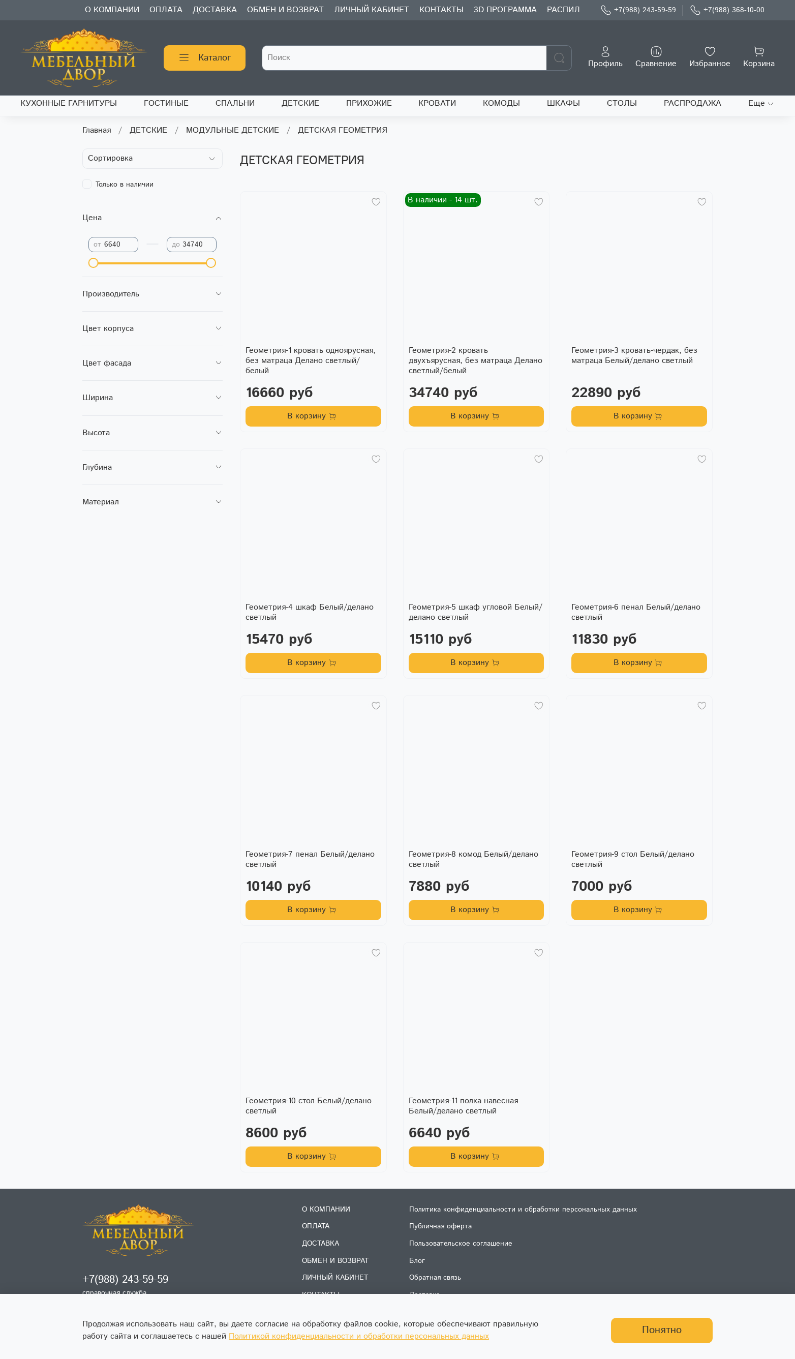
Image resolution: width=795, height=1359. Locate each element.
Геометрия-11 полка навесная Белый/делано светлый (463, 1106)
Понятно (662, 1330)
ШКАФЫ (563, 103)
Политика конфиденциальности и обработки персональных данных (523, 1209)
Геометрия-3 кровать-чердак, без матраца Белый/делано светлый (634, 356)
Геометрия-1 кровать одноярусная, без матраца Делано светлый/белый (311, 361)
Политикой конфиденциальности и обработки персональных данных (359, 1336)
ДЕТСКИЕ (300, 103)
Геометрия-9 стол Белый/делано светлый (632, 859)
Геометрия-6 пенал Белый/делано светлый (635, 612)
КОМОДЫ (501, 103)
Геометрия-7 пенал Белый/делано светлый (310, 859)
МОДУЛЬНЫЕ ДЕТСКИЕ (232, 130)
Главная (96, 130)
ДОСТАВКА (215, 10)
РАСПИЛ (563, 10)
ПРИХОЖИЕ (369, 103)
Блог (417, 1261)
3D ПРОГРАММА (505, 10)
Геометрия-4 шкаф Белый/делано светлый (310, 612)
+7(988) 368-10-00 (727, 10)
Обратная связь (435, 1278)
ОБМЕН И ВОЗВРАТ (285, 10)
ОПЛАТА (165, 10)
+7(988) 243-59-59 (638, 10)
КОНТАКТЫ (441, 10)
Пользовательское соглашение (460, 1244)
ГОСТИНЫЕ (166, 103)
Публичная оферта (440, 1226)
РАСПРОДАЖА (692, 103)
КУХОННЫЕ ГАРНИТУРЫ (68, 103)
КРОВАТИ (437, 103)
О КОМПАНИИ (112, 10)
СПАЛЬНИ (235, 103)
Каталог (204, 58)
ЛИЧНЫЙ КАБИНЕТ (371, 10)
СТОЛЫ (622, 103)
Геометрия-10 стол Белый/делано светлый (309, 1106)
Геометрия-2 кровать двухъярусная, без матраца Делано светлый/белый (475, 361)
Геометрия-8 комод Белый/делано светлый (473, 859)
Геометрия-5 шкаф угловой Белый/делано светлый (475, 612)
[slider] (93, 262)
